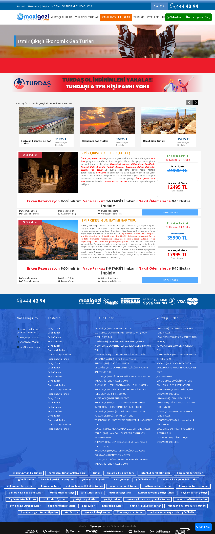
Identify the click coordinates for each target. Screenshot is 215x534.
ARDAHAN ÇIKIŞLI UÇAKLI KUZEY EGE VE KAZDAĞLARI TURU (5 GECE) (121, 444)
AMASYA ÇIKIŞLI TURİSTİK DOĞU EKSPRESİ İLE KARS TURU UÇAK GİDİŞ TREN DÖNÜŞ (120, 391)
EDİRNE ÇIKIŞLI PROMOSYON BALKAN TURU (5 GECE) (175, 413)
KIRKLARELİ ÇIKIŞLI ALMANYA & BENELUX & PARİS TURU (176, 356)
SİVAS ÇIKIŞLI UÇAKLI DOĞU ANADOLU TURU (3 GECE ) (121, 385)
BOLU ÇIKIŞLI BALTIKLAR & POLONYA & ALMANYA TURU (175, 431)
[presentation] (189, 102)
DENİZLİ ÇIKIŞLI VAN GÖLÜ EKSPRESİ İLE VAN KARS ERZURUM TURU (120, 435)
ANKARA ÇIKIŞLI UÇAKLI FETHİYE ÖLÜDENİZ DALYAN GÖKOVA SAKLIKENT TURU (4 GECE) (120, 453)
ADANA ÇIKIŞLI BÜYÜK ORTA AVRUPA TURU (175, 348)
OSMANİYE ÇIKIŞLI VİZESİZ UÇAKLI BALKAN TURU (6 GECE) (173, 439)
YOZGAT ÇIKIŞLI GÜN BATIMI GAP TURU (114, 415)
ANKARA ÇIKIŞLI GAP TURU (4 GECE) (112, 398)
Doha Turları (54, 345)
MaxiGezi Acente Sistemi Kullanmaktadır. (107, 526)
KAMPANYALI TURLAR (116, 17)
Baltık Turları (54, 332)
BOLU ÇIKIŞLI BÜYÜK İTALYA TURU (173, 385)
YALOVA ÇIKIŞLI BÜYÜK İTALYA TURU (174, 398)
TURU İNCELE (170, 212)
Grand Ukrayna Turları (59, 354)
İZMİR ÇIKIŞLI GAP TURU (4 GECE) (105, 153)
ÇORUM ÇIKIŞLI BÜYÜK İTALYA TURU (174, 380)
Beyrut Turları (55, 341)
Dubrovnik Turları (57, 350)
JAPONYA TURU (164, 376)
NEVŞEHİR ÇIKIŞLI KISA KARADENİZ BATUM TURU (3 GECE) (123, 428)
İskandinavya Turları (58, 358)
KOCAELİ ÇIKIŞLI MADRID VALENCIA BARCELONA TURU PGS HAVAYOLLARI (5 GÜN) (176, 367)
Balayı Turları (54, 328)
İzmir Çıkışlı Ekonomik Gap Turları (52, 103)
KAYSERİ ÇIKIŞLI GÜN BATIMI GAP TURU (114, 328)
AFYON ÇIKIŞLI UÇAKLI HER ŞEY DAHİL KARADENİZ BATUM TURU (123, 348)
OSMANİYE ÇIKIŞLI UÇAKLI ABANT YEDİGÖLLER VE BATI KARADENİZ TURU (121, 369)
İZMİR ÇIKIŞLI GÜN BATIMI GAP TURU (108, 220)
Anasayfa (21, 6)
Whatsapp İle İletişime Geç (188, 17)
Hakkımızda (33, 6)
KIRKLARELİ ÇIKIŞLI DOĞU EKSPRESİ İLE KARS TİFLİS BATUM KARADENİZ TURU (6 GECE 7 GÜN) (120, 356)
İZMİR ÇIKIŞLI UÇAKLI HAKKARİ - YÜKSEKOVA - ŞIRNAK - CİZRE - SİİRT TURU (121, 335)
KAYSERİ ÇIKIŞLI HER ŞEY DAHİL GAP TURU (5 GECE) (120, 411)
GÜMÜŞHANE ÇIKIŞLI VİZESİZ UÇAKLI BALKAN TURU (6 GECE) (175, 391)
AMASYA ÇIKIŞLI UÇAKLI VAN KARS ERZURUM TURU (120, 402)
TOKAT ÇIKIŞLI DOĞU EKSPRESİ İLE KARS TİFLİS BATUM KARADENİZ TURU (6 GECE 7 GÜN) (121, 461)
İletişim (45, 6)
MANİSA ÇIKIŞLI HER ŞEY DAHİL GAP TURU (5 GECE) (119, 341)
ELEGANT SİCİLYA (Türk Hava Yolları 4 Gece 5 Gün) (175, 422)
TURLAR (138, 17)
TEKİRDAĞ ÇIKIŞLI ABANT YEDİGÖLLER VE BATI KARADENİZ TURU (123, 422)
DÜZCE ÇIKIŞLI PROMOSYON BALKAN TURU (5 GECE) (175, 330)
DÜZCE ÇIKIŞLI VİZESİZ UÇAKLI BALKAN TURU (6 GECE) (176, 404)
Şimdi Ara (203, 526)
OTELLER (153, 17)
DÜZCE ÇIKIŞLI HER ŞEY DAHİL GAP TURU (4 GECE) (119, 406)
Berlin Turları (54, 337)
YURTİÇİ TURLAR (61, 17)
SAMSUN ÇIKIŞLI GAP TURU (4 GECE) (112, 363)
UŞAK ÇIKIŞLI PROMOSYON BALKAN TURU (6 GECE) (177, 339)
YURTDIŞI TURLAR (87, 17)
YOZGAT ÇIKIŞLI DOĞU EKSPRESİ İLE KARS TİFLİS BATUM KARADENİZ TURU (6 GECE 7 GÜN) (122, 378)
